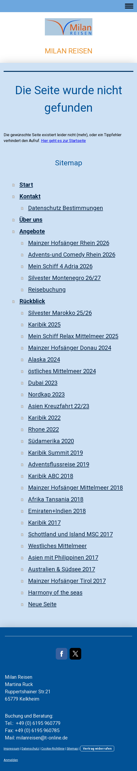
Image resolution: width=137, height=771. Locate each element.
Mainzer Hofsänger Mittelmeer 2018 (75, 487)
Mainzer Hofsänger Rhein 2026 (68, 243)
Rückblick (32, 301)
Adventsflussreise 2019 (58, 464)
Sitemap (72, 748)
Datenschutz (30, 748)
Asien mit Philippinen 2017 (63, 557)
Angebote (32, 231)
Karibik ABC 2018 (50, 476)
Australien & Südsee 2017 (61, 569)
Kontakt (29, 196)
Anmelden (11, 760)
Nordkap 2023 (46, 394)
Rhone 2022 (43, 429)
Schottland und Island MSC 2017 (70, 534)
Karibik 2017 (44, 522)
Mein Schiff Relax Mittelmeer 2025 (73, 336)
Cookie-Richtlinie (52, 748)
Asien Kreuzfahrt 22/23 (58, 406)
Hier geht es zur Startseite (63, 140)
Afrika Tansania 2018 (55, 499)
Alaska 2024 (44, 359)
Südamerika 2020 (51, 441)
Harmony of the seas (55, 592)
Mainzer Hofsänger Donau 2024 (69, 347)
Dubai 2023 (42, 382)
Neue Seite (42, 604)
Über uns (30, 219)
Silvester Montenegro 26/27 (64, 278)
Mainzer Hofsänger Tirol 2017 (67, 581)
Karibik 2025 (44, 324)
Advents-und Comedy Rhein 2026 (71, 254)
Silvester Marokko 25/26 (60, 313)
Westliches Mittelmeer (57, 546)
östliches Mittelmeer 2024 (62, 371)
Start (26, 184)
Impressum (11, 748)
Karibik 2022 (44, 417)
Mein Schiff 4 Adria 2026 (60, 266)
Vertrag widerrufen (97, 748)
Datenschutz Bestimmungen (65, 208)
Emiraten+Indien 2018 (57, 511)
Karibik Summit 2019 (55, 452)
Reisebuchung (47, 289)
